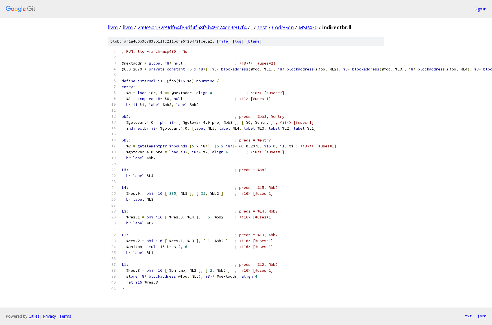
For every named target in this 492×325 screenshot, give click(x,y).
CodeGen (283, 27)
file (223, 41)
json (481, 316)
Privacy (49, 316)
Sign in (480, 9)
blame (254, 41)
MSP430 (308, 27)
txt (468, 316)
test (262, 27)
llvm (113, 27)
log (238, 41)
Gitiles (34, 316)
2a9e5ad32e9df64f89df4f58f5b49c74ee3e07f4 (192, 27)
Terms (65, 316)
